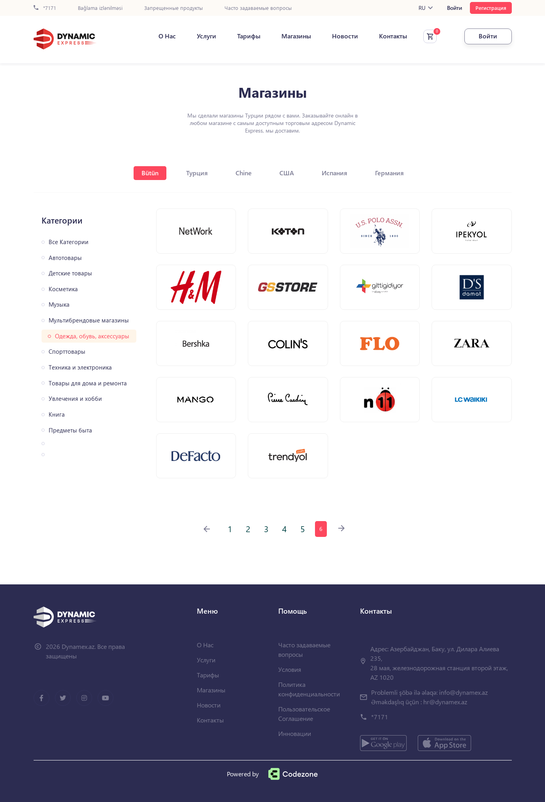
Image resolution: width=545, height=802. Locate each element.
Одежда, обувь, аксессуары (92, 336)
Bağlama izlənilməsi (100, 8)
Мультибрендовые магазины (89, 320)
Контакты (393, 36)
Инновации (294, 733)
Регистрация (490, 7)
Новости (345, 36)
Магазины (296, 36)
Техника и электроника (80, 367)
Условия (289, 669)
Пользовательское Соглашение (304, 713)
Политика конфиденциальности (309, 689)
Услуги (206, 36)
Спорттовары (67, 351)
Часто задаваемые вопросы (258, 8)
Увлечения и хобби (75, 398)
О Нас (167, 36)
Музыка (59, 304)
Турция (197, 173)
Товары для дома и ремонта (88, 383)
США (286, 173)
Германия (389, 173)
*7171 (45, 8)
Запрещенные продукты (173, 8)
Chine (244, 173)
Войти (454, 8)
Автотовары (65, 258)
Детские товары (70, 273)
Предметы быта (70, 430)
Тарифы (248, 36)
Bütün (149, 173)
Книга (57, 414)
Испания (334, 173)
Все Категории (69, 242)
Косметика (63, 289)
